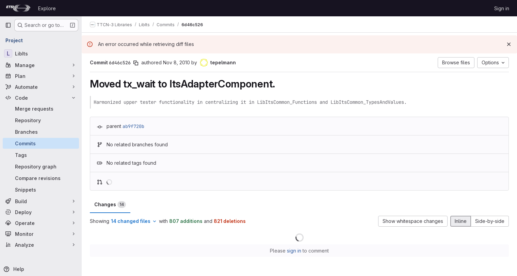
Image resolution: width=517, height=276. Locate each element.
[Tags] (41, 154)
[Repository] (41, 120)
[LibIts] (41, 53)
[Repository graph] (41, 166)
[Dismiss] (509, 44)
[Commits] (41, 143)
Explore (47, 8)
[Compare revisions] (41, 178)
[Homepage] (18, 8)
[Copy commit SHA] (136, 63)
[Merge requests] (41, 108)
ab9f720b (133, 126)
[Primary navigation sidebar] (8, 25)
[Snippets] (41, 189)
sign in (294, 251)
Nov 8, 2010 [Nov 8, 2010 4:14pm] (176, 62)
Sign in (501, 8)
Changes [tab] (110, 204)
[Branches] (41, 131)
